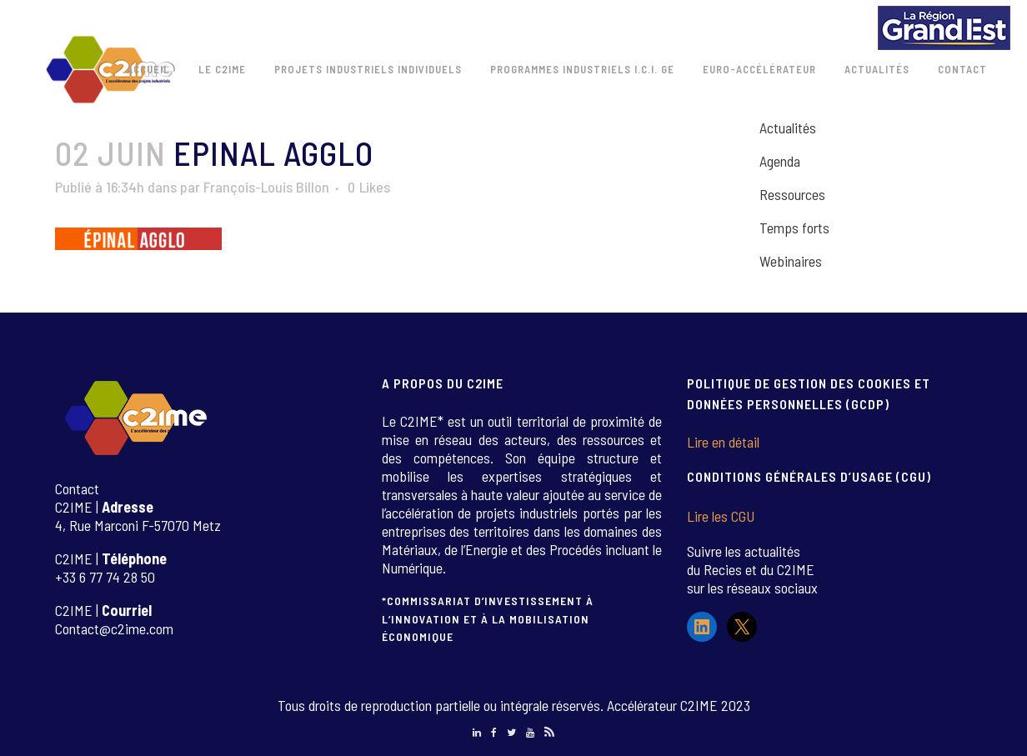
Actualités (787, 127)
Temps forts (794, 227)
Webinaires (790, 261)
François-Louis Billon (266, 187)
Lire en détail (723, 442)
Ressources (792, 194)
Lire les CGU (720, 516)
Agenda (779, 161)
